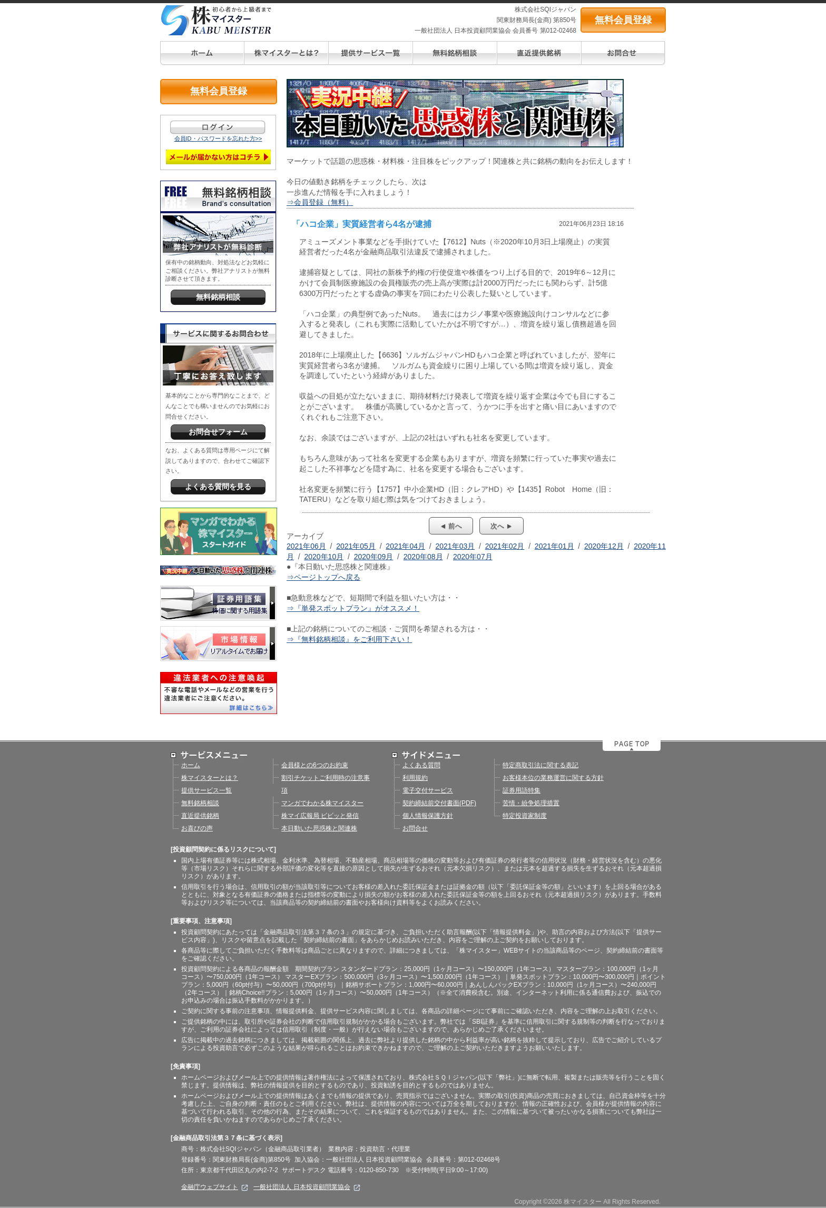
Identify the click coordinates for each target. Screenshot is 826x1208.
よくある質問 (421, 765)
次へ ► (501, 526)
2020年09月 (374, 556)
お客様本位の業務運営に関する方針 (553, 777)
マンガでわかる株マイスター (322, 803)
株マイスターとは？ (209, 777)
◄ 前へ (451, 526)
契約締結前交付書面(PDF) (439, 803)
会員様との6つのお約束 (314, 765)
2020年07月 (473, 556)
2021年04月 (405, 546)
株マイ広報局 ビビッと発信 (320, 815)
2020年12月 (604, 546)
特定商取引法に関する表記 (540, 765)
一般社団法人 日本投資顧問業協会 (306, 1187)
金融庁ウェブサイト (214, 1187)
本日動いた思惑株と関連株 (319, 828)
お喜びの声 (197, 828)
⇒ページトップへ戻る (323, 577)
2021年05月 (356, 546)
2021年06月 (306, 546)
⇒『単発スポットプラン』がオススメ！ (353, 608)
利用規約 (415, 777)
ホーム (190, 765)
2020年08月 (423, 556)
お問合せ (415, 828)
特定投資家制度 (525, 815)
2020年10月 (323, 556)
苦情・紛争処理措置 (531, 803)
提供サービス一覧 (206, 790)
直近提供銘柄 (200, 815)
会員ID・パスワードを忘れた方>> (218, 138)
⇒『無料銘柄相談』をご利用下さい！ (349, 639)
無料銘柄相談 (200, 803)
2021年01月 (554, 546)
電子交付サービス (427, 790)
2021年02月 (505, 546)
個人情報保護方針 (427, 815)
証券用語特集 (521, 790)
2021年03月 (455, 546)
